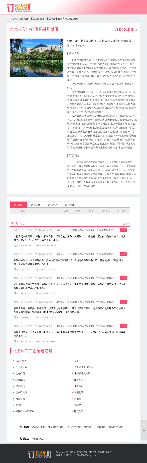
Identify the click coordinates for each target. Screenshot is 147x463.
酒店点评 (69, 205)
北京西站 (78, 386)
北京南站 (20, 386)
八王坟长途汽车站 (83, 367)
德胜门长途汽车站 (24, 411)
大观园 (77, 398)
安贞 (76, 361)
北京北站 (20, 379)
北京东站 (78, 379)
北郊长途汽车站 (82, 373)
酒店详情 (35, 205)
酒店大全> (24, 18)
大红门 (18, 405)
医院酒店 (101, 427)
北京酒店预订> (37, 18)
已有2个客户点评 (76, 45)
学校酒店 (89, 427)
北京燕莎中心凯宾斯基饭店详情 (62, 18)
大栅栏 (77, 405)
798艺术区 (20, 361)
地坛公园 (78, 411)
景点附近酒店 (74, 427)
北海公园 (20, 373)
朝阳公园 (20, 398)
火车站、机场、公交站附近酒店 (48, 427)
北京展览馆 (21, 392)
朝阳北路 (78, 392)
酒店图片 (52, 205)
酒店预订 (18, 205)
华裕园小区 (37, 438)
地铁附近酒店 (116, 427)
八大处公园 (21, 367)
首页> (15, 18)
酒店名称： (33, 230)
